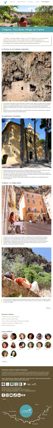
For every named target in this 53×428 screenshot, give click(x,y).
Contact (3, 378)
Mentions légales (9, 378)
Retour (48, 308)
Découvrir (12, 1)
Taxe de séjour (26, 379)
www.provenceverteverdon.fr (12, 390)
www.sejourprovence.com (30, 390)
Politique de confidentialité (19, 378)
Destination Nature (21, 1)
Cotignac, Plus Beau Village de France (24, 33)
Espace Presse (5, 379)
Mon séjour (30, 1)
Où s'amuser (4, 33)
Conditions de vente (30, 378)
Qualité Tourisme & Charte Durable (42, 378)
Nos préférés (11, 33)
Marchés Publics (18, 379)
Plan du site (11, 379)
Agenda (37, 1)
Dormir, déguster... (46, 1)
